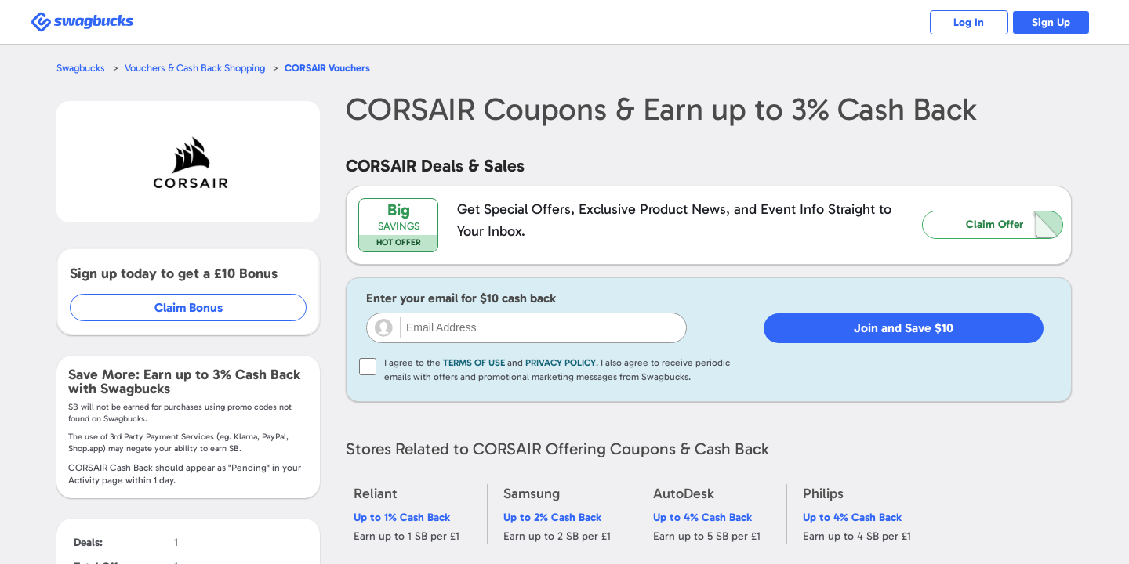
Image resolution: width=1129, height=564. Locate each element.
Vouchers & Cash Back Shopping (195, 68)
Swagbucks (80, 68)
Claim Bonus (189, 307)
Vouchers (328, 68)
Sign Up (1051, 22)
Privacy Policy (560, 362)
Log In (968, 22)
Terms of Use (474, 362)
